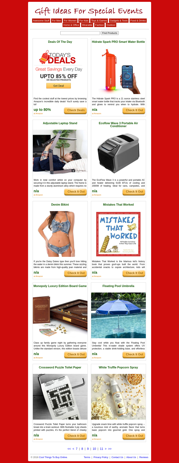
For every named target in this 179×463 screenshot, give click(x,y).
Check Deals (76, 110)
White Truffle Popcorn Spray (118, 367)
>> (110, 448)
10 (94, 448)
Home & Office (71, 25)
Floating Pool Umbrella (118, 286)
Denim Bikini (60, 204)
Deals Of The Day (60, 41)
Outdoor (111, 25)
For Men (56, 20)
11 (101, 448)
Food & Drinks (138, 20)
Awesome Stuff (41, 20)
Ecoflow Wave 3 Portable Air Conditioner (118, 125)
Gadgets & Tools (119, 20)
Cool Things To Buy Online (53, 457)
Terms (87, 457)
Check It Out (134, 110)
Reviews (143, 457)
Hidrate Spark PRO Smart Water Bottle (118, 41)
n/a (94, 110)
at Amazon (38, 113)
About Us (131, 457)
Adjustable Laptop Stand (60, 123)
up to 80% (42, 110)
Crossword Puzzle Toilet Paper (60, 367)
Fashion (99, 25)
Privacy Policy (101, 457)
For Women (70, 20)
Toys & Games (99, 20)
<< (69, 448)
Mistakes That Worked (118, 204)
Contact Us (117, 457)
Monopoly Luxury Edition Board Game (60, 286)
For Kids (83, 20)
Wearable (87, 25)
